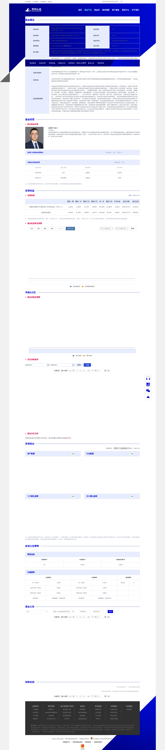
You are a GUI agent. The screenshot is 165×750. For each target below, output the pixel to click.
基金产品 (88, 10)
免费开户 (51, 709)
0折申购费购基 (82, 712)
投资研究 (35, 712)
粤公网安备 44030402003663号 (101, 738)
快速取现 (82, 715)
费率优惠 (98, 709)
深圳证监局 (113, 712)
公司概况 (35, 709)
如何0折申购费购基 (51, 712)
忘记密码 (98, 712)
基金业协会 (113, 715)
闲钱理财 (82, 709)
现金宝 (97, 10)
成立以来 (70, 228)
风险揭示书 (66, 742)
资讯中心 (125, 10)
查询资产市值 (67, 709)
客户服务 (115, 10)
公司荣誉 (35, 715)
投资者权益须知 (77, 742)
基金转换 (51, 715)
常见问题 (98, 715)
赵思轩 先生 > (53, 128)
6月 (45, 228)
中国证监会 (113, 709)
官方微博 (35, 2)
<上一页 (71, 370)
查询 (132, 228)
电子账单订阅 (51, 719)
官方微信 (28, 2)
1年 (52, 228)
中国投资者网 (114, 719)
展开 (118, 152)
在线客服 (43, 2)
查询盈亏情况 (67, 712)
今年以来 (60, 228)
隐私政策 (88, 742)
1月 (32, 228)
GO (108, 370)
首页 (80, 10)
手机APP (67, 719)
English (50, 2)
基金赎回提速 (82, 719)
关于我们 (135, 10)
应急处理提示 (98, 742)
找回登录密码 (67, 715)
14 (88, 370)
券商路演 (129, 709)
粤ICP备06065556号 (71, 739)
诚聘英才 (35, 719)
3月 (38, 228)
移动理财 (106, 10)
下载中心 (98, 719)
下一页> (94, 370)
